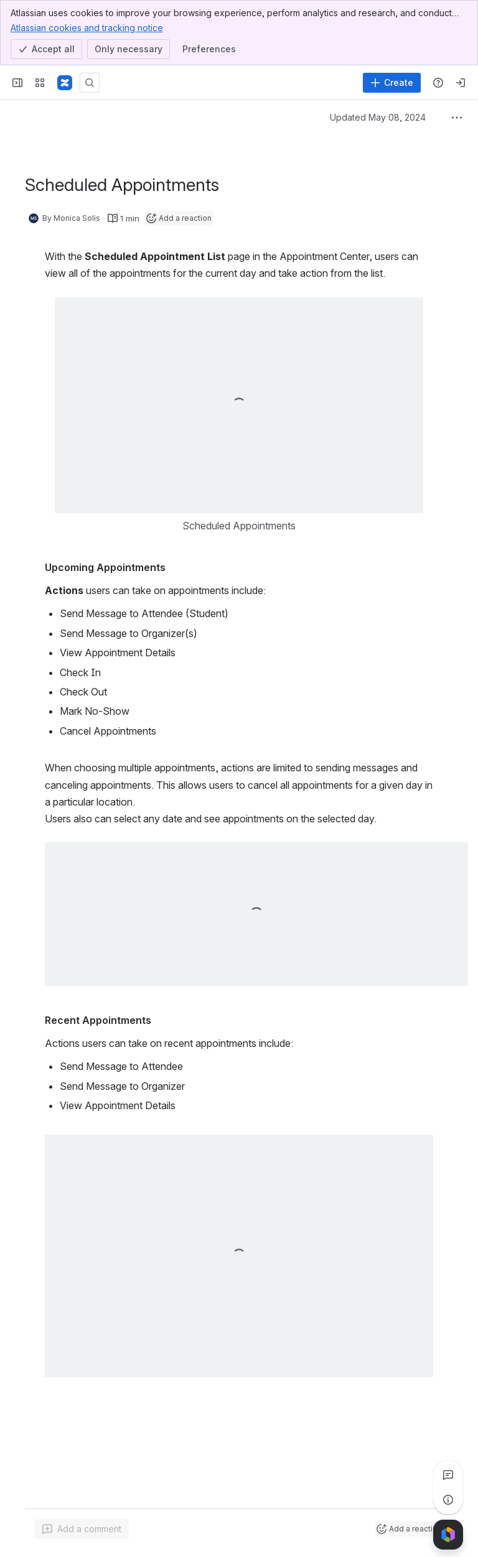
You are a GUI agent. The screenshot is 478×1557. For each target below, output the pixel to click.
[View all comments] (448, 1475)
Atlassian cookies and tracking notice (87, 27)
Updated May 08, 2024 (378, 117)
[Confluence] (65, 83)
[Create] (392, 83)
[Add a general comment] (82, 1529)
